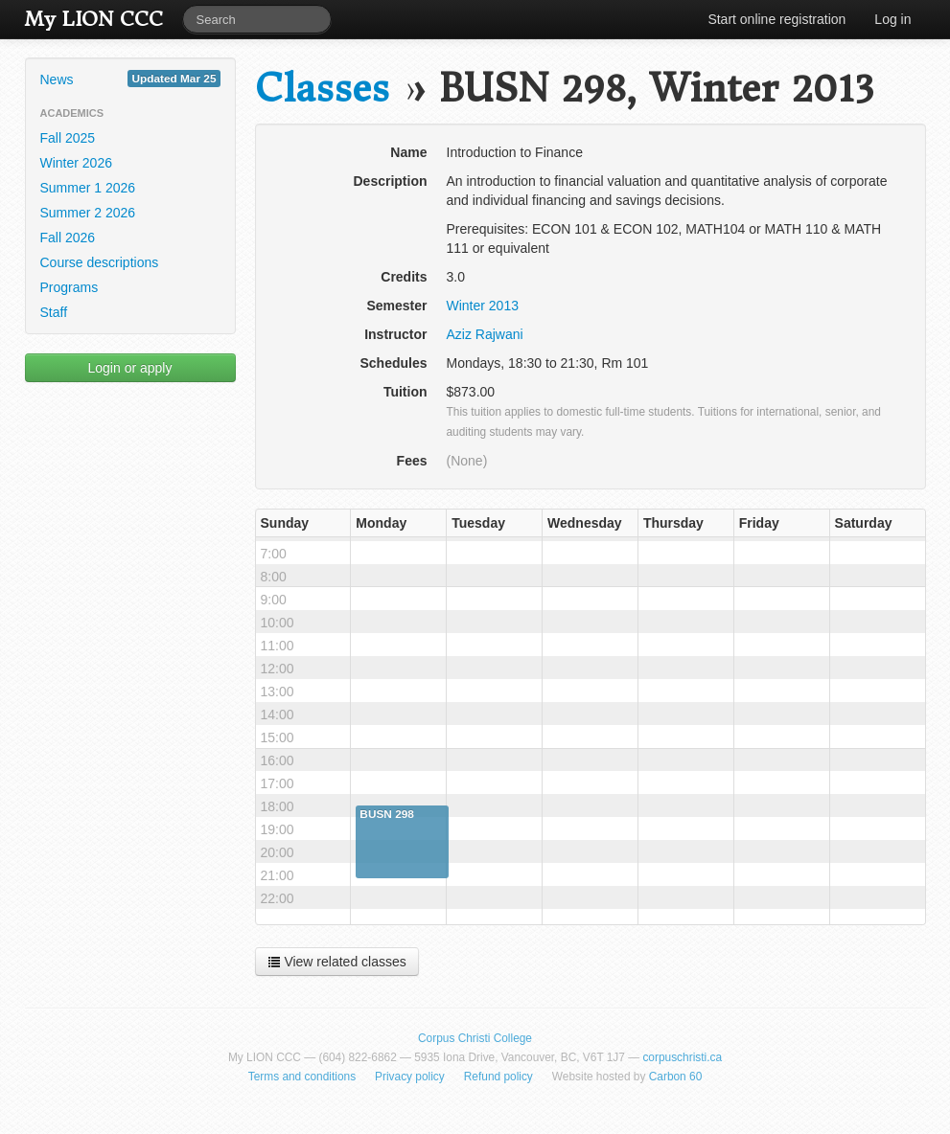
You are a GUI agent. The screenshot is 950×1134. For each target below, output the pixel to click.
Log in (892, 19)
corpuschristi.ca (682, 1057)
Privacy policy (410, 1076)
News (130, 78)
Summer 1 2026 (88, 187)
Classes (322, 88)
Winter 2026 (76, 162)
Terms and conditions (302, 1076)
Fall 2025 (68, 138)
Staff (54, 312)
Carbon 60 (676, 1076)
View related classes (336, 961)
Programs (69, 287)
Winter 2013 (483, 305)
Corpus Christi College (475, 1038)
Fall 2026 (68, 237)
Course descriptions (99, 262)
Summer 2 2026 (88, 212)
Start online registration (776, 19)
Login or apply (130, 367)
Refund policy (498, 1076)
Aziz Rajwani (485, 334)
